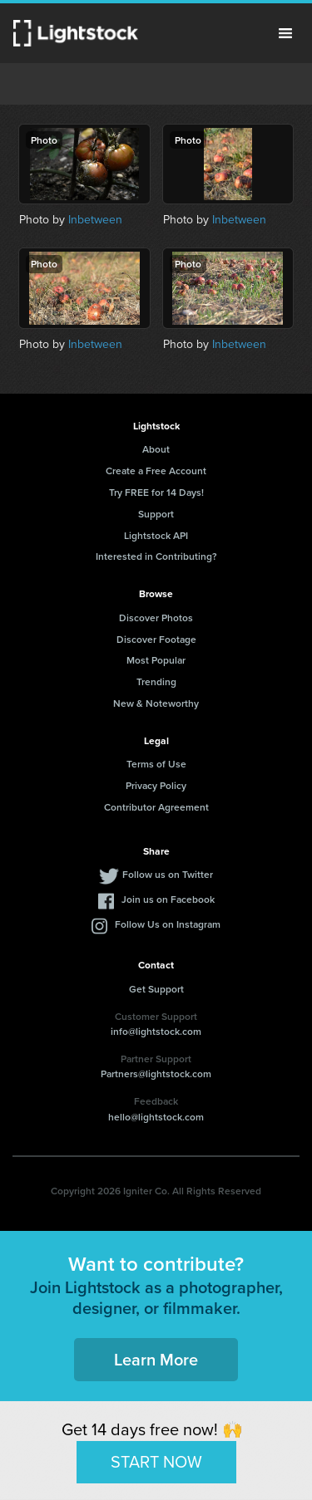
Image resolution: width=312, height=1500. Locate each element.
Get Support (156, 989)
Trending (156, 681)
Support (156, 514)
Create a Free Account (156, 470)
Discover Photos (156, 617)
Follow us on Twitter (167, 874)
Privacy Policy (156, 785)
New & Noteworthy (156, 703)
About (156, 449)
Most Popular (156, 660)
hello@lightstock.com (156, 1117)
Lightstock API (156, 535)
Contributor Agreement (156, 807)
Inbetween (95, 219)
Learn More (156, 1359)
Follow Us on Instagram (167, 924)
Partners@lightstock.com (156, 1073)
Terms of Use (156, 764)
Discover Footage (156, 639)
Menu (285, 33)
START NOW (156, 1461)
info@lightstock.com (156, 1031)
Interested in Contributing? (156, 556)
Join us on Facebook (168, 899)
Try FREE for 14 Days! (156, 492)
